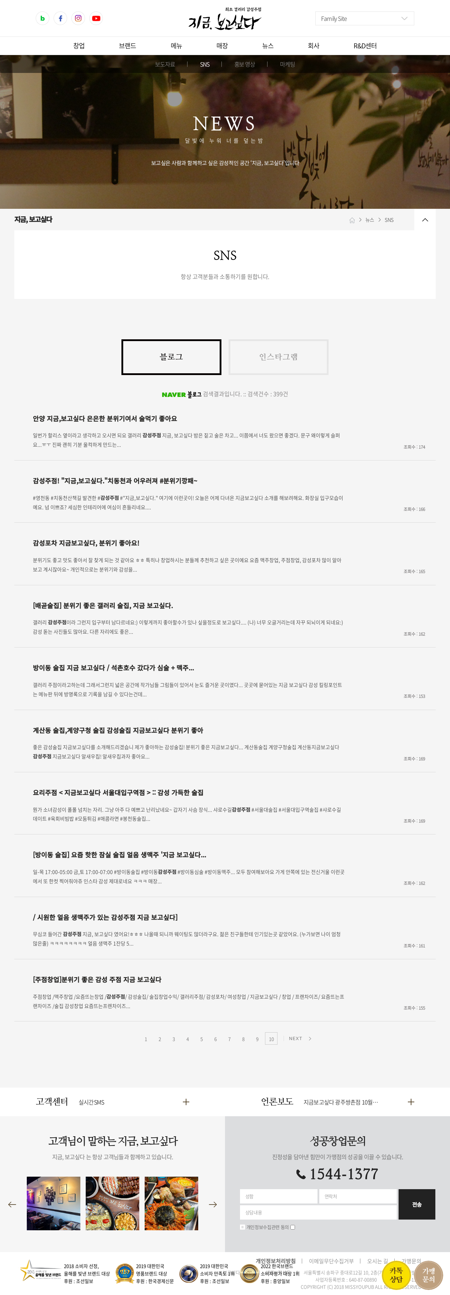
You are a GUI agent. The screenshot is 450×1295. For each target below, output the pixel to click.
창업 (79, 45)
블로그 (171, 357)
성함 (249, 1196)
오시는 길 (377, 1261)
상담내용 (253, 1212)
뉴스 (268, 45)
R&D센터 (365, 45)
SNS (204, 64)
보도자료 (165, 64)
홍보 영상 (244, 64)
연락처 (331, 1196)
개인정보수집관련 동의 (267, 1226)
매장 (222, 45)
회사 (313, 45)
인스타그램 (279, 357)
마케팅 (287, 64)
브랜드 (127, 45)
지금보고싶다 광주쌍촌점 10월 (344, 1102)
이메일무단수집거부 (331, 1261)
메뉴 (176, 45)
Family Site (334, 18)
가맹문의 (411, 1261)
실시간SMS (91, 1102)
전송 (417, 1204)
